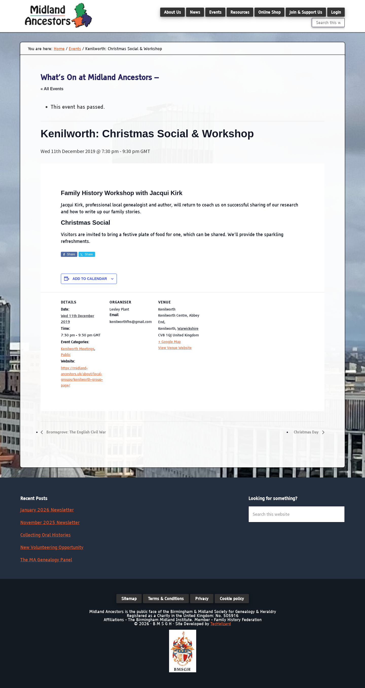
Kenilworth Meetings (77, 349)
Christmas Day (305, 432)
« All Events (52, 89)
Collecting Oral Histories (45, 535)
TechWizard (220, 623)
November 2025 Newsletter (50, 522)
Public (65, 354)
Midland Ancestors (58, 15)
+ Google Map (169, 341)
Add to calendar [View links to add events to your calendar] (89, 279)
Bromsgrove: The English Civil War (78, 432)
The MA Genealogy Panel (46, 560)
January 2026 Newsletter (47, 510)
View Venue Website (175, 348)
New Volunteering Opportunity (51, 547)
